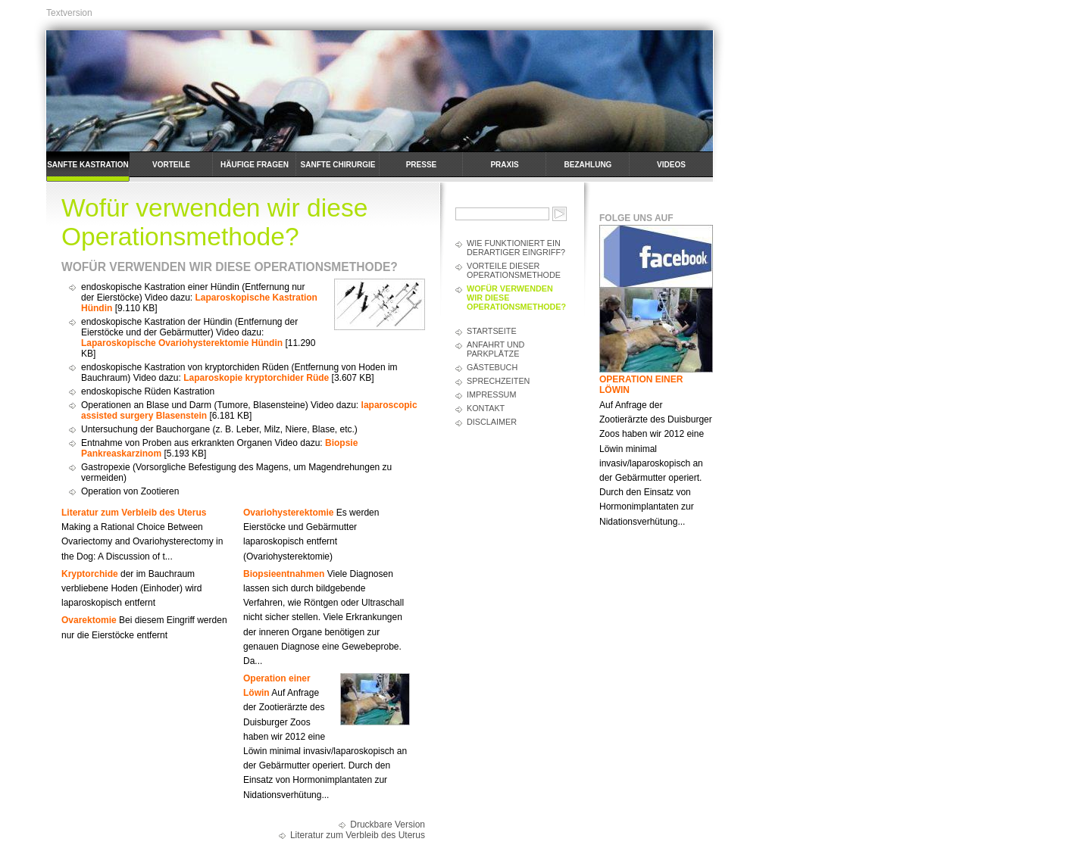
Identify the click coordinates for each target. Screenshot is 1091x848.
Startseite (492, 330)
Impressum (491, 394)
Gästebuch (492, 367)
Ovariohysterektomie (288, 512)
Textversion (69, 13)
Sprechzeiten (498, 380)
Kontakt (486, 408)
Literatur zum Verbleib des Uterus (133, 512)
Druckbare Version (387, 824)
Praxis (504, 165)
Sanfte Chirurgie (338, 165)
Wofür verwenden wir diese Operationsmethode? (516, 297)
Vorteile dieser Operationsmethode (514, 270)
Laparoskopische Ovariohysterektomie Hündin (182, 343)
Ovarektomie (89, 620)
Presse (421, 165)
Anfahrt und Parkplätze (495, 349)
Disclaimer (492, 421)
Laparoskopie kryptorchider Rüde (256, 378)
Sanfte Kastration (88, 165)
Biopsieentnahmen (283, 574)
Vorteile (171, 165)
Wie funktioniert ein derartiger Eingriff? (516, 247)
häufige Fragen (254, 165)
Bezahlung (588, 165)
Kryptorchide (89, 574)
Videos (671, 165)
